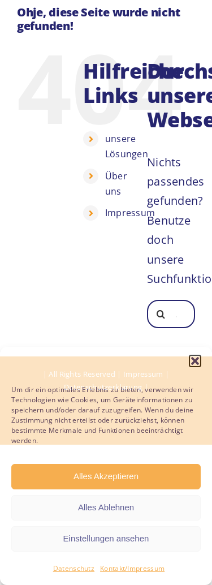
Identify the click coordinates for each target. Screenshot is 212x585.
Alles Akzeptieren (106, 476)
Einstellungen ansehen (106, 538)
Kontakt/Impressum (132, 568)
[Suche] (161, 314)
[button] (195, 361)
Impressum (130, 213)
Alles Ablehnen (106, 507)
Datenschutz (73, 568)
